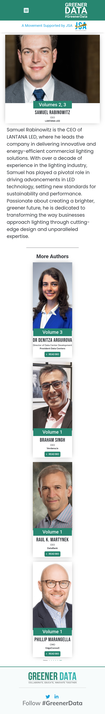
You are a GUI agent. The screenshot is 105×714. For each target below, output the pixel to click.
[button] (26, 10)
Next (60, 660)
